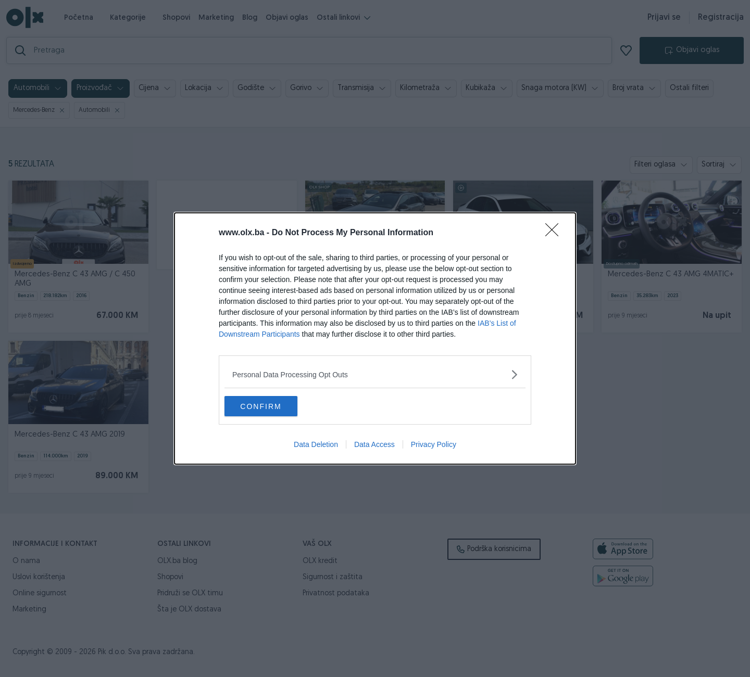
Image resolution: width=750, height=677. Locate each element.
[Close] (555, 233)
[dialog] (375, 339)
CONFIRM (273, 406)
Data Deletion (316, 445)
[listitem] (375, 374)
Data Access (374, 445)
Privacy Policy (433, 445)
